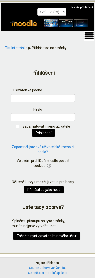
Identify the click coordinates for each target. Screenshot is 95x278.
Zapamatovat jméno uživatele (46, 126)
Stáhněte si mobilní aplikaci (47, 273)
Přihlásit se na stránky (49, 48)
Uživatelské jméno (27, 90)
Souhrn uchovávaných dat (47, 268)
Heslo (37, 109)
